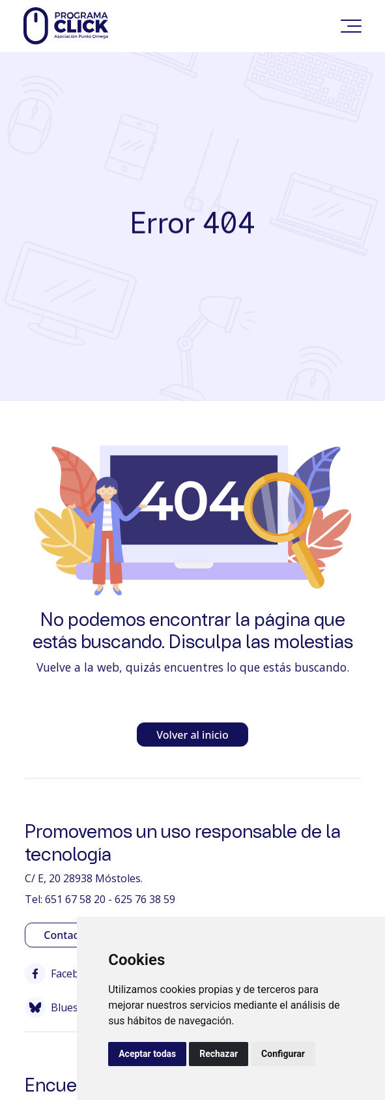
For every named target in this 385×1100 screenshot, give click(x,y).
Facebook (61, 973)
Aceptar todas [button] (147, 1053)
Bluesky (57, 1007)
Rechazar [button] (218, 1053)
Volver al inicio (192, 735)
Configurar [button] (283, 1053)
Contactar (68, 935)
